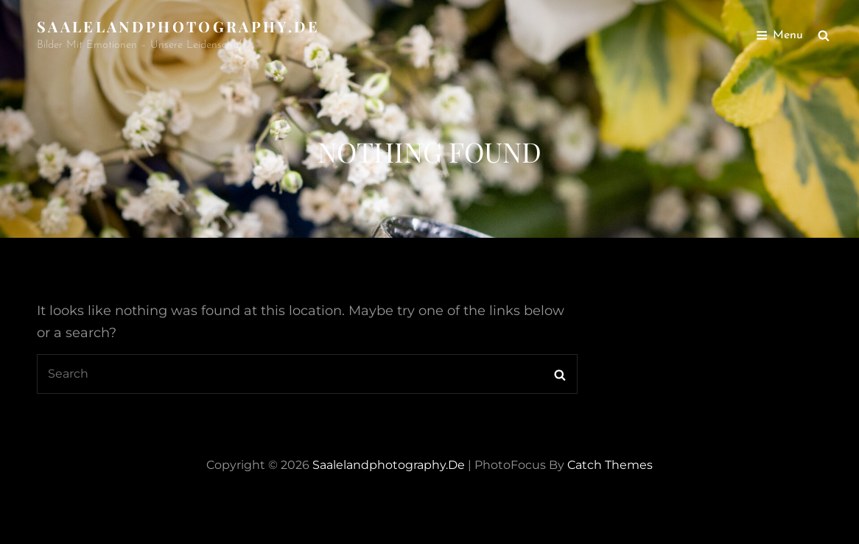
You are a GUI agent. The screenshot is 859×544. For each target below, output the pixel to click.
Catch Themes (610, 465)
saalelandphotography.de (178, 26)
